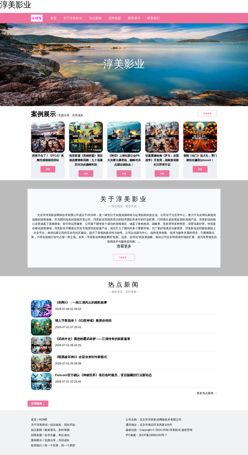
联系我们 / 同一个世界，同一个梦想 (53, 445)
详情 (48, 169)
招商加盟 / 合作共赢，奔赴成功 (50, 435)
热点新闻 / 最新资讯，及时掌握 (50, 429)
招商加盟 (114, 18)
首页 (53, 18)
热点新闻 (95, 18)
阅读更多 (207, 113)
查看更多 (124, 246)
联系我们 (153, 18)
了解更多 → (124, 257)
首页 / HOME (39, 419)
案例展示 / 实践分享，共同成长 (50, 440)
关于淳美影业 (72, 18)
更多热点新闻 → (207, 393)
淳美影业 (15, 4)
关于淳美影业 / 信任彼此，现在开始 (53, 424)
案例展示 (134, 18)
